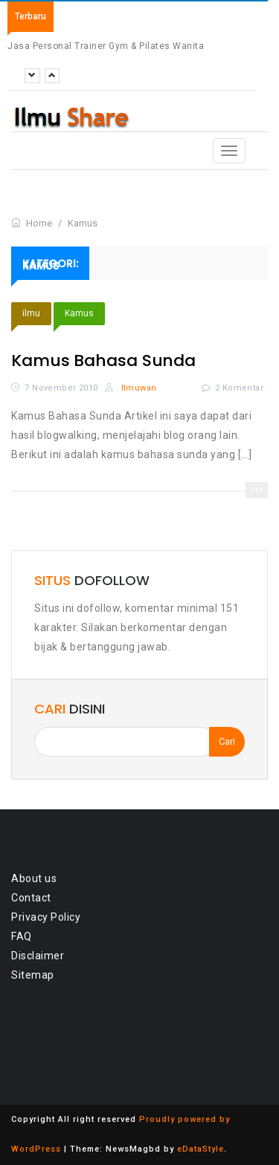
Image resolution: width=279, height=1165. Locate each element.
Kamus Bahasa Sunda (103, 360)
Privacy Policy (45, 917)
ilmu (31, 313)
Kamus (79, 313)
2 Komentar (239, 388)
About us (34, 878)
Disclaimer (37, 956)
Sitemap (32, 975)
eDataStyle (200, 1149)
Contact (31, 898)
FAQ (21, 936)
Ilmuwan (131, 388)
